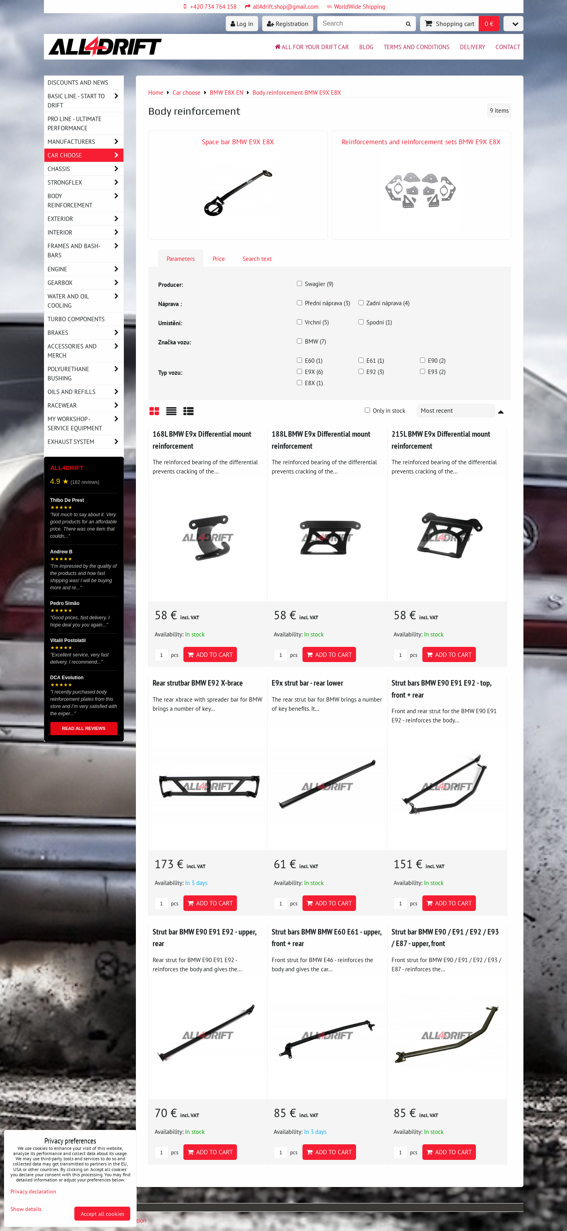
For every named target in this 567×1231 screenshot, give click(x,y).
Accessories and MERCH (85, 351)
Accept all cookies (102, 1213)
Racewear (85, 405)
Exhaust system (85, 441)
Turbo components (76, 319)
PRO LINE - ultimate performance (74, 123)
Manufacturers (85, 141)
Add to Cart (210, 654)
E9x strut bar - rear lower (307, 683)
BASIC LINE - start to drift (85, 100)
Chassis (85, 168)
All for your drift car (311, 47)
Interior (85, 232)
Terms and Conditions (417, 47)
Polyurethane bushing (85, 373)
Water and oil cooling (85, 301)
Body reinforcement (85, 200)
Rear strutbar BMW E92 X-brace (198, 683)
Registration (287, 24)
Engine (85, 269)
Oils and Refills (85, 391)
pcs (166, 655)
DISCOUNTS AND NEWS (78, 82)
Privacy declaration (33, 1191)
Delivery (472, 47)
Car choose (85, 155)
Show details (26, 1209)
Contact (507, 47)
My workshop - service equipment (85, 423)
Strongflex (85, 182)
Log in (242, 24)
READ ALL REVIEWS (83, 728)
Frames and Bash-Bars (85, 250)
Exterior (85, 218)
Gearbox (85, 282)
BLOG (366, 47)
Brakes (85, 332)
